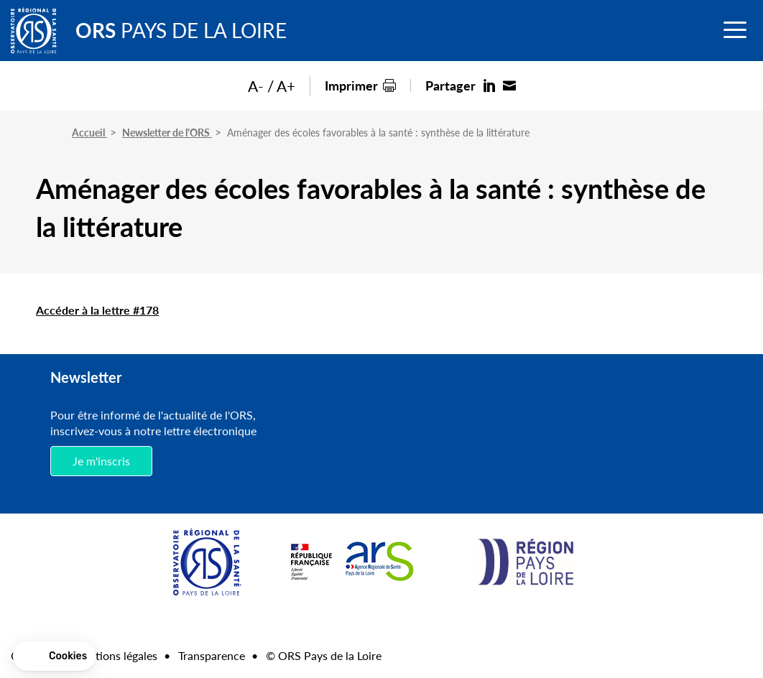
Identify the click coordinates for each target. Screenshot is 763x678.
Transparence (211, 655)
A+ (286, 85)
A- (256, 85)
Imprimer (351, 85)
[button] (54, 656)
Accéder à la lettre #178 (97, 310)
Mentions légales (115, 655)
